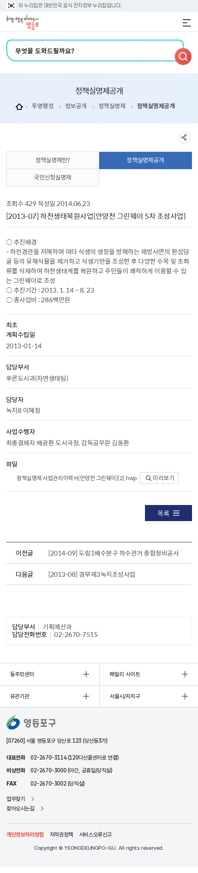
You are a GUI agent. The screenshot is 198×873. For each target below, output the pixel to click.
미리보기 (160, 477)
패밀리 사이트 (125, 674)
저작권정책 (61, 834)
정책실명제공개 (156, 106)
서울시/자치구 (125, 696)
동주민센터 (22, 674)
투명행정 (42, 106)
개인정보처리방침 (25, 834)
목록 (168, 513)
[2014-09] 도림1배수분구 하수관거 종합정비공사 (113, 553)
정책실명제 (112, 106)
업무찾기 (15, 799)
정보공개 (76, 106)
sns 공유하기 (184, 137)
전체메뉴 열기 (187, 23)
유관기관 (19, 696)
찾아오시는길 (20, 808)
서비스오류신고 (95, 834)
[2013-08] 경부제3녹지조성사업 (91, 574)
